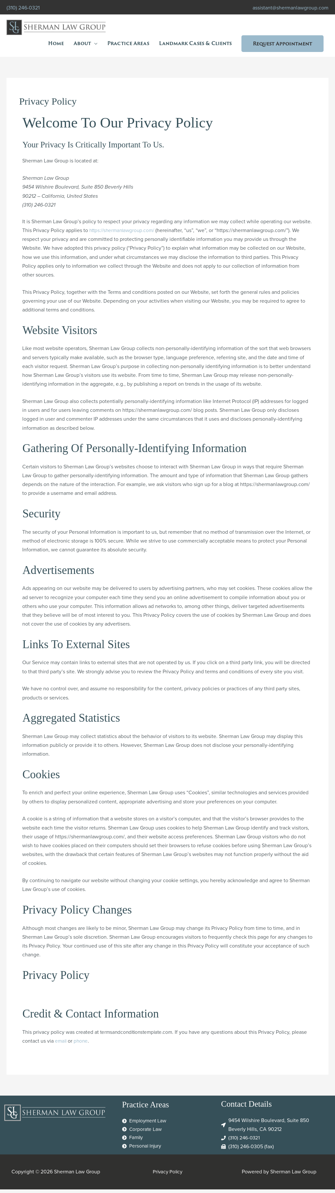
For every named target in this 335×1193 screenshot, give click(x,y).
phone (82, 1044)
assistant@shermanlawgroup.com (290, 6)
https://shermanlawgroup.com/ (124, 233)
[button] (282, 44)
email (61, 1044)
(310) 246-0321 (23, 6)
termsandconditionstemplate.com (138, 1035)
